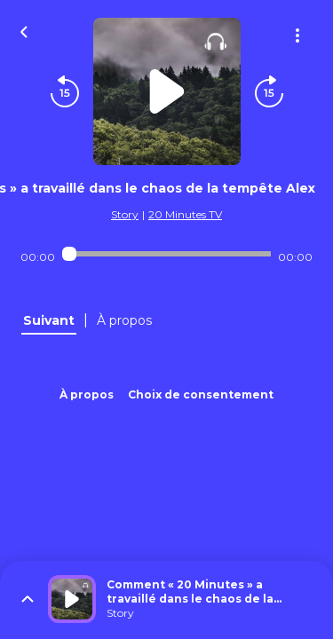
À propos (86, 394)
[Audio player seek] (166, 254)
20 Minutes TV (185, 214)
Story (125, 214)
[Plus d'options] (297, 35)
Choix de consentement (201, 394)
